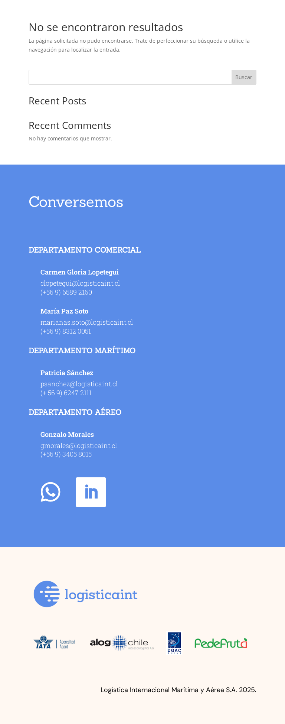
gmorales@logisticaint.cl (78, 445)
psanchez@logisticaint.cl (79, 383)
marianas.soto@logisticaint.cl (86, 322)
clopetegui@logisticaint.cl (80, 283)
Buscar (243, 77)
